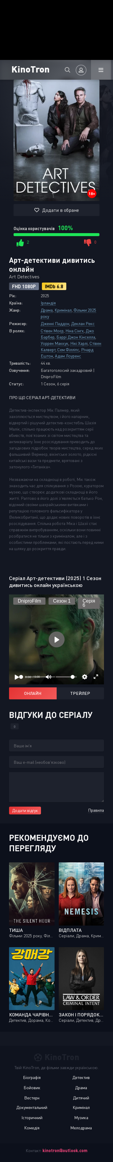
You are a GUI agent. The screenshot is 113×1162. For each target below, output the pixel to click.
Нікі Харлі (79, 343)
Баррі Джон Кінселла (75, 336)
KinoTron (30, 68)
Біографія (32, 1077)
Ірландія (48, 302)
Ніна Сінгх (74, 330)
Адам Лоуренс (68, 355)
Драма (47, 310)
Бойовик (32, 1087)
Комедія (31, 1127)
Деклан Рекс (83, 323)
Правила (96, 810)
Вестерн (31, 1097)
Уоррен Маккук (54, 343)
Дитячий (81, 1097)
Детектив (81, 1077)
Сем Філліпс (68, 349)
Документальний (31, 1107)
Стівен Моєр (52, 330)
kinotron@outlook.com (64, 1150)
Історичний (31, 1117)
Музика (81, 1117)
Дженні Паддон (55, 323)
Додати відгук (25, 810)
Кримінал (63, 310)
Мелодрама (81, 1127)
